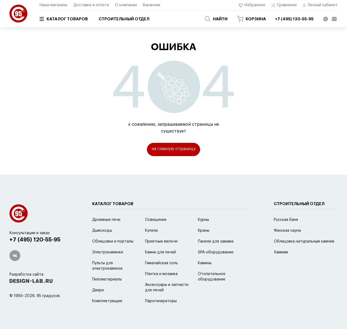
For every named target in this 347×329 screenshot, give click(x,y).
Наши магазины (54, 5)
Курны (203, 233)
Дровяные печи (106, 233)
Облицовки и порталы (112, 255)
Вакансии (151, 5)
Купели (151, 244)
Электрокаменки (107, 266)
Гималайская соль (161, 277)
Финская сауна (287, 244)
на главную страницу (174, 149)
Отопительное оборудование (211, 290)
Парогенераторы (161, 315)
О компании (126, 5)
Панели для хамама (215, 255)
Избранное (252, 5)
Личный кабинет (320, 5)
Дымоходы (102, 244)
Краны (203, 244)
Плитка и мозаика (161, 287)
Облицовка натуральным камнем (304, 255)
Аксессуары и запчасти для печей (166, 301)
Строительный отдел (124, 19)
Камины (204, 277)
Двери (98, 304)
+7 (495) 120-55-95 (35, 253)
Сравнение (284, 5)
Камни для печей (160, 266)
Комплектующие (107, 315)
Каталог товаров (64, 19)
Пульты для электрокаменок (107, 279)
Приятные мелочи (161, 255)
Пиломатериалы (107, 293)
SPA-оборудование (215, 266)
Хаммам (281, 266)
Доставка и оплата (91, 5)
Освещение (155, 233)
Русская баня (286, 233)
